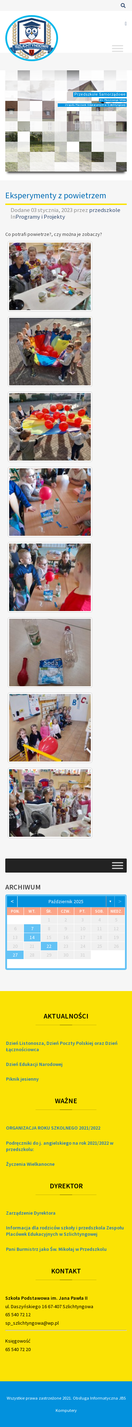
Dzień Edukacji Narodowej (34, 1064)
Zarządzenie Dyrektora (31, 1213)
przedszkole (104, 210)
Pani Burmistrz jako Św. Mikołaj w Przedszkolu (56, 1249)
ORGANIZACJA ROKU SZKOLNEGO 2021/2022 (53, 1128)
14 (32, 937)
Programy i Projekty (40, 216)
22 (48, 946)
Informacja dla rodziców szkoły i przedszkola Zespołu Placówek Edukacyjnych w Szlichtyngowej (65, 1230)
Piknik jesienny (22, 1079)
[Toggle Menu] (117, 48)
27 (15, 955)
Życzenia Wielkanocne (30, 1164)
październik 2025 (66, 901)
